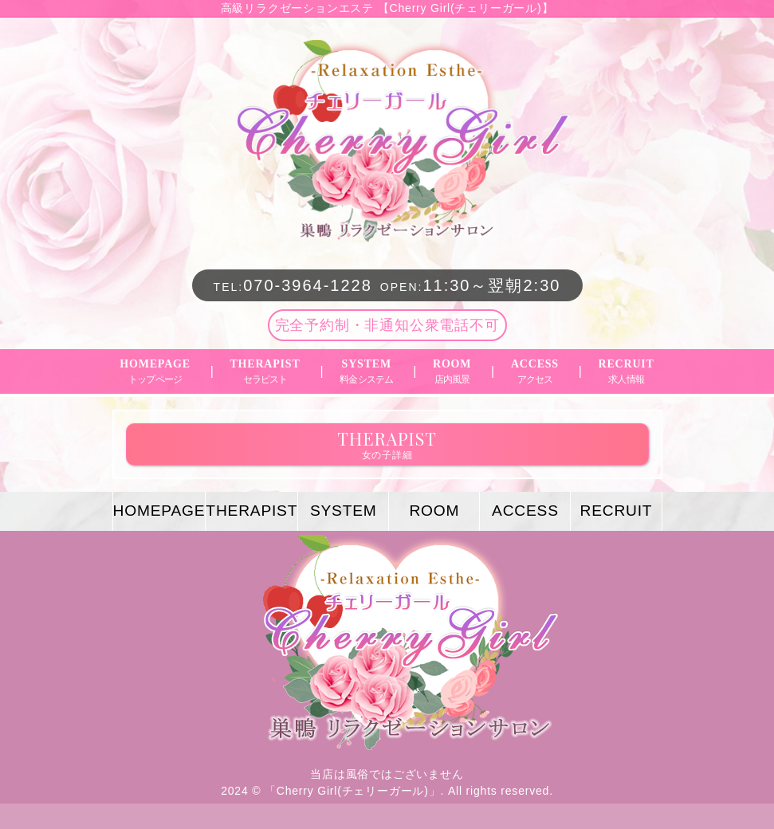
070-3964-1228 (293, 285)
